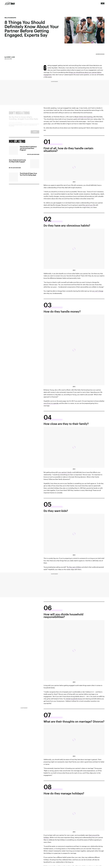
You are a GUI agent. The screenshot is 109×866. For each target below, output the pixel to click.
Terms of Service (32, 126)
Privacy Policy (11, 127)
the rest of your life (89, 205)
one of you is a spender (51, 403)
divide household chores (74, 699)
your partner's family (65, 472)
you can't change (97, 291)
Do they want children (74, 567)
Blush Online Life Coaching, (84, 117)
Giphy (74, 181)
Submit (35, 133)
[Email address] (24, 124)
